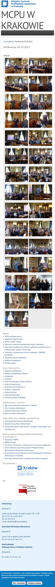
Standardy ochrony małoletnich (15, 358)
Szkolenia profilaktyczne (13, 371)
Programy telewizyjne (12, 395)
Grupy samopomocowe (12, 384)
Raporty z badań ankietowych (15, 413)
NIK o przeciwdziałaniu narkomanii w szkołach (21, 405)
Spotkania (8, 379)
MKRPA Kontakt (10, 442)
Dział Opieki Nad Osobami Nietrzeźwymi (19, 421)
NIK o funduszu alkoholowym (15, 408)
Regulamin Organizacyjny (13, 339)
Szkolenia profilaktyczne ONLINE (16, 374)
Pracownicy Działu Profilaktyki (15, 397)
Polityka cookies (10, 363)
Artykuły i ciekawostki (12, 389)
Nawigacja (27, 33)
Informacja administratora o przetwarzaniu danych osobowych (26, 458)
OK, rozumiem (19, 585)
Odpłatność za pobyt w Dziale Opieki (17, 424)
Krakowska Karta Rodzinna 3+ (15, 387)
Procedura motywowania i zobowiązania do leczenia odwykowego (27, 445)
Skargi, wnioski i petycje (13, 342)
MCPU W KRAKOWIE (22, 20)
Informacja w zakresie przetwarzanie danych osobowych (24, 344)
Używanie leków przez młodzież (16, 411)
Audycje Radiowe (11, 392)
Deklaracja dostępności (13, 360)
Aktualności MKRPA (11, 440)
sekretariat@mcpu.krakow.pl (17, 521)
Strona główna (9, 41)
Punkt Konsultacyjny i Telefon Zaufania (18, 382)
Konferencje (9, 376)
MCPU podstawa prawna (13, 336)
